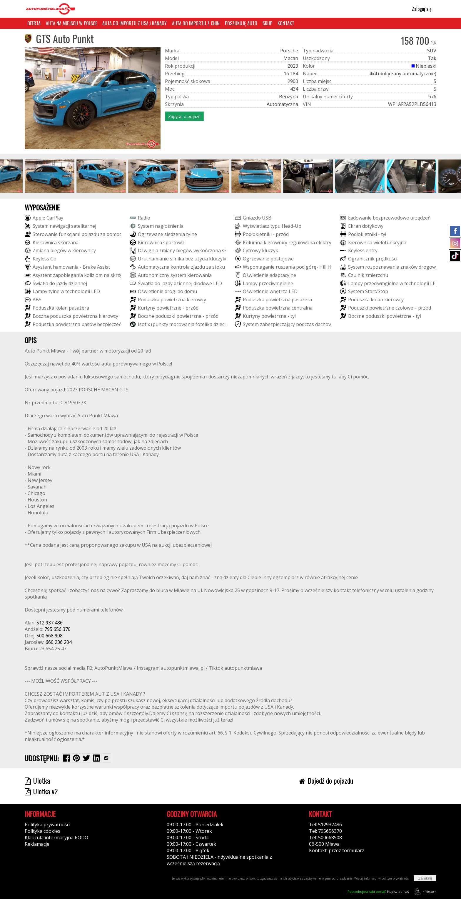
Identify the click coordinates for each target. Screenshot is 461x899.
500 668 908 (49, 635)
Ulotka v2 (41, 791)
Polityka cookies (42, 831)
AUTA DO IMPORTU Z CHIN (196, 23)
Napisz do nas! (379, 891)
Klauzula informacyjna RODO (56, 837)
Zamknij (425, 878)
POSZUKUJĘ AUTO (241, 23)
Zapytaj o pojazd (184, 116)
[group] (49, 176)
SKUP (267, 23)
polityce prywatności (395, 878)
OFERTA (34, 23)
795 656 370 (57, 629)
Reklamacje (37, 844)
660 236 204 (59, 642)
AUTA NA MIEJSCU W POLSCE (71, 23)
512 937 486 (49, 622)
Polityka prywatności (47, 824)
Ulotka (37, 780)
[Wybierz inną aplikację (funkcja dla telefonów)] (106, 758)
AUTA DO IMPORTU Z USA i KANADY (134, 23)
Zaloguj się (419, 8)
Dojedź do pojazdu (326, 780)
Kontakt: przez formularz (336, 850)
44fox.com (424, 891)
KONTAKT (286, 23)
